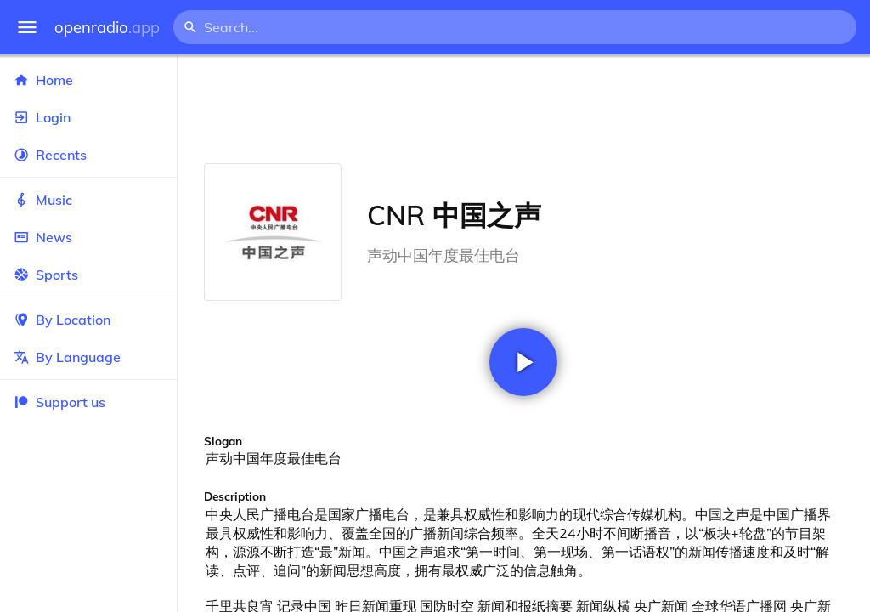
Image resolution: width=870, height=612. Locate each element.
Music (88, 199)
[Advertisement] (523, 109)
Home (88, 80)
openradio (107, 27)
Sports (88, 274)
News (88, 237)
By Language (88, 357)
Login (88, 117)
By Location (88, 319)
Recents (88, 154)
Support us (59, 402)
